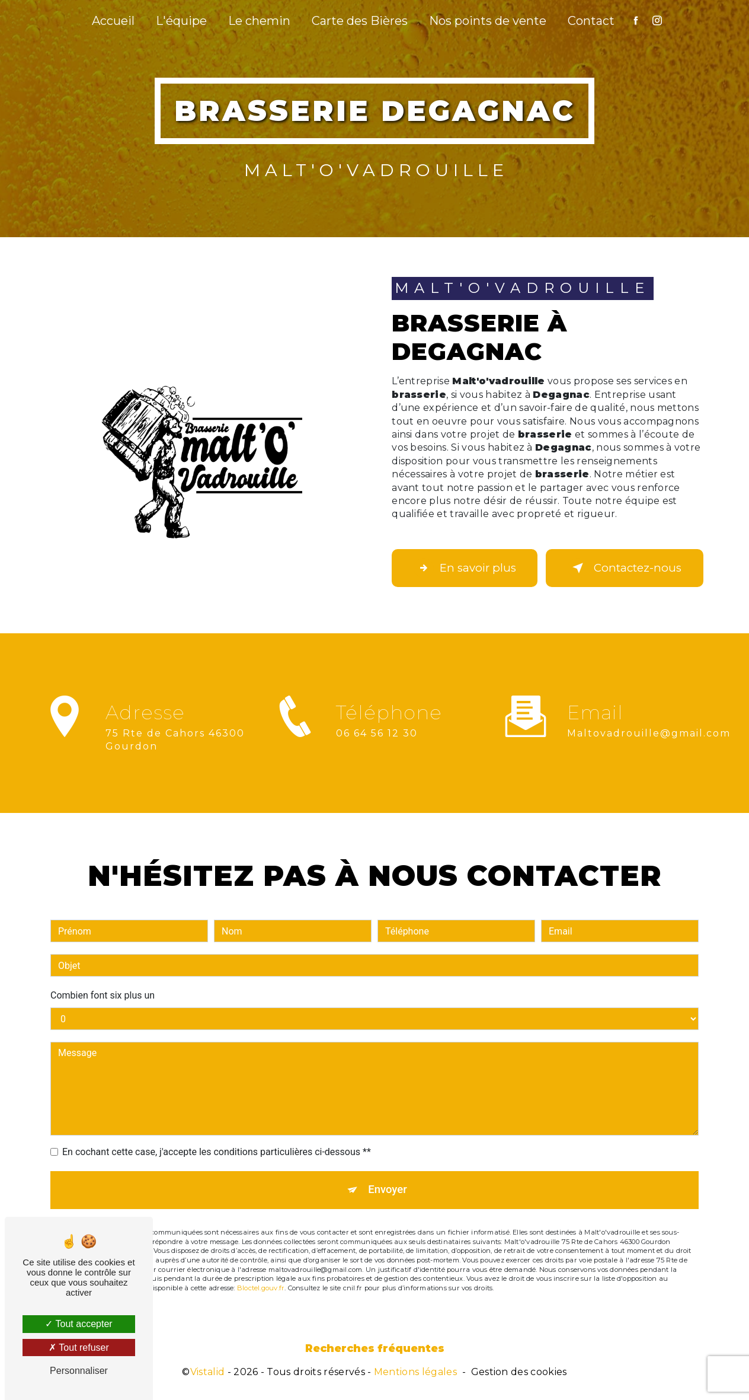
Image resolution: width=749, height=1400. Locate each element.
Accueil (113, 21)
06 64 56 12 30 (377, 746)
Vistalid (207, 1373)
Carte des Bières (360, 21)
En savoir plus (468, 568)
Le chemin (259, 21)
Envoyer (388, 1177)
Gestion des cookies (519, 1373)
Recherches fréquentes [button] (374, 1350)
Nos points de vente (487, 21)
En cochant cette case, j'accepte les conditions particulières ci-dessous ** (216, 1138)
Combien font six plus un (102, 981)
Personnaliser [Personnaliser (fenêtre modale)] (79, 1371)
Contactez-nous (624, 568)
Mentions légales (415, 1373)
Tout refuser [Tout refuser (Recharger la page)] (79, 1347)
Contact (591, 21)
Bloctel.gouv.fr (260, 1276)
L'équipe (181, 21)
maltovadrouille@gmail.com (649, 719)
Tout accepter (78, 1324)
